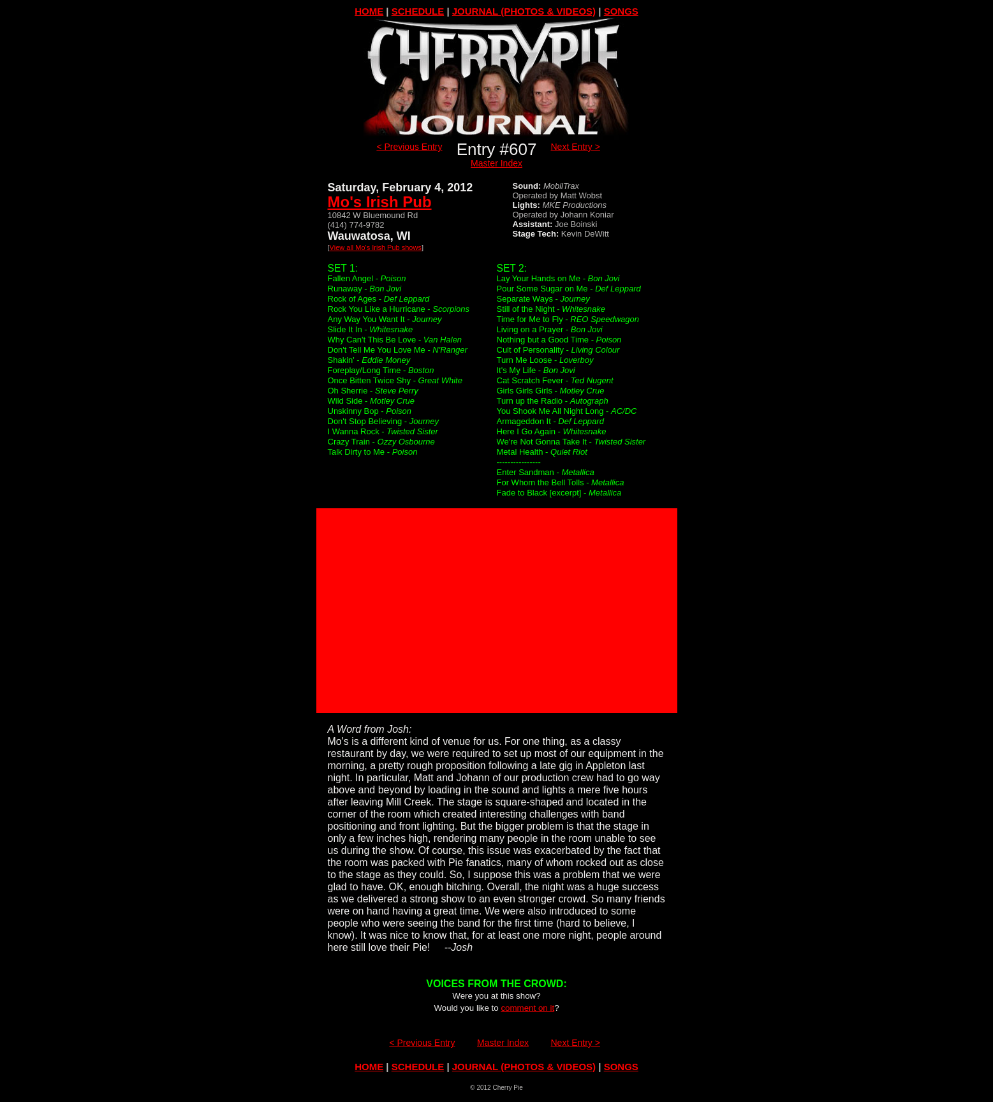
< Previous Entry (409, 147)
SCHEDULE (418, 11)
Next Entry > (575, 147)
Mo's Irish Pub (380, 201)
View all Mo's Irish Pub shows (376, 247)
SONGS (621, 11)
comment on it (527, 1008)
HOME (369, 11)
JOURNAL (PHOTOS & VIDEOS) (524, 11)
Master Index (496, 163)
